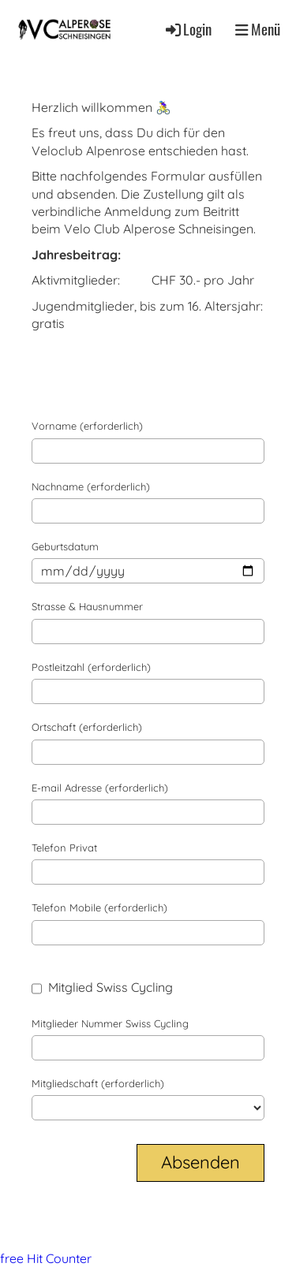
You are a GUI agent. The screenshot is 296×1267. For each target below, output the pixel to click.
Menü (257, 29)
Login (187, 28)
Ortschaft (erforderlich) (87, 727)
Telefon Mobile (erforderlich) (99, 907)
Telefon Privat (64, 847)
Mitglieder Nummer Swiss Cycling (110, 1023)
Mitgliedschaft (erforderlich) (98, 1083)
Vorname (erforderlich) (87, 425)
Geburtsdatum (65, 546)
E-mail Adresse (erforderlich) (100, 787)
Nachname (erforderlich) (91, 486)
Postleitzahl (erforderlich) (91, 667)
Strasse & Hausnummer (87, 606)
